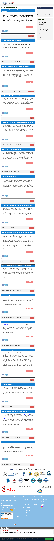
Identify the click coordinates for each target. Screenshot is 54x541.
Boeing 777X (10, 73)
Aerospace (38, 9)
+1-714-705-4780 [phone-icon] (5, 507)
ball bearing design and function (9, 176)
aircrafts (32, 62)
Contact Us (16, 505)
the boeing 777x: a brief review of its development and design (16, 66)
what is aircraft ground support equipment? (12, 149)
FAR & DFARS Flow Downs (37, 499)
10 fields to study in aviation (9, 442)
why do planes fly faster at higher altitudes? (12, 95)
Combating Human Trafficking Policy (30, 507)
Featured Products (17, 511)
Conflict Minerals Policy (27, 504)
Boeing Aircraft (47, 14)
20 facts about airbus (7, 384)
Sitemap (15, 521)
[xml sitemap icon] (15, 524)
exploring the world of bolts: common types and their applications (17, 122)
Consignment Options (36, 504)
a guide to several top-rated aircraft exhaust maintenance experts (17, 205)
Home (15, 500)
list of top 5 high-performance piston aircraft (12, 295)
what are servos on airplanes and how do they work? (14, 411)
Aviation (46, 12)
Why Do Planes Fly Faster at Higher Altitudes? (45, 33)
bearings (32, 201)
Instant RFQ (34, 502)
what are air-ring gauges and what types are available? (15, 350)
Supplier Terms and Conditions (28, 512)
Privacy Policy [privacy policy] (25, 499)
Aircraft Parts (16, 513)
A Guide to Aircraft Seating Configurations (43, 27)
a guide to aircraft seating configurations (11, 40)
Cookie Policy (25, 502)
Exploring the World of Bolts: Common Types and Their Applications (44, 36)
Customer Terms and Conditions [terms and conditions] (29, 515)
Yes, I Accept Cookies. (49, 538)
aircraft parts (31, 36)
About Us (15, 503)
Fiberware (16, 519)
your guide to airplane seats (8, 322)
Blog (15, 508)
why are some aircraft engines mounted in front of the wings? (16, 265)
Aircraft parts (47, 9)
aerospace (32, 228)
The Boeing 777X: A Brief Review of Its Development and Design (45, 30)
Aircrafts (38, 12)
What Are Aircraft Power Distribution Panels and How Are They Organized (44, 23)
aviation (32, 118)
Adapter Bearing (17, 516)
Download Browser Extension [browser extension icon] (7, 510)
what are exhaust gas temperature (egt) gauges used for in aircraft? (18, 232)
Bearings (38, 14)
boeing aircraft (31, 91)
